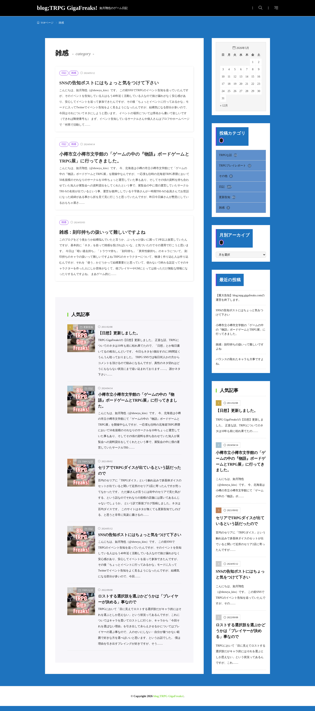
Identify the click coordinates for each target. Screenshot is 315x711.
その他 (226, 176)
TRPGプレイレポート (235, 165)
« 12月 (224, 105)
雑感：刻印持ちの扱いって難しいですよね (104, 232)
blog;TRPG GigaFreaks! (82, 8)
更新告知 (88, 327)
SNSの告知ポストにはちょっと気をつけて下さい (111, 82)
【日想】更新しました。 (119, 333)
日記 (63, 72)
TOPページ (47, 22)
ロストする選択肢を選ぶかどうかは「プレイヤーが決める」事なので (240, 631)
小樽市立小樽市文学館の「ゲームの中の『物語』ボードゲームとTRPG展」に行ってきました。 (137, 400)
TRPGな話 (87, 461)
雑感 (73, 72)
